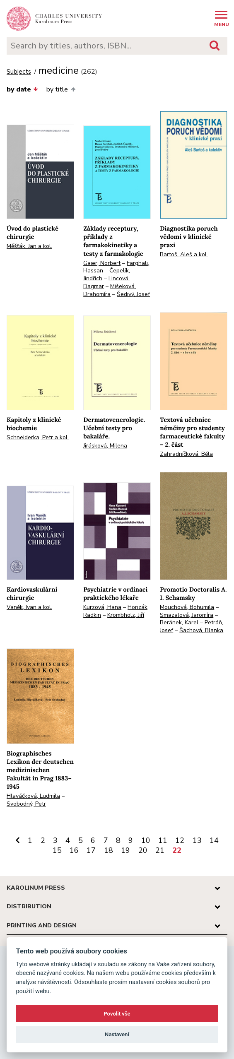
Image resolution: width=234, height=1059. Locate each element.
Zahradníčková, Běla (186, 454)
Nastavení (117, 1034)
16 (74, 850)
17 (91, 850)
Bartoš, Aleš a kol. (184, 254)
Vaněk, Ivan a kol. (29, 607)
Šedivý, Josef (133, 294)
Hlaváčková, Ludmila (33, 796)
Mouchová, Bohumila (187, 607)
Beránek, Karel (179, 622)
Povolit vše (117, 1014)
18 (108, 850)
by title (60, 89)
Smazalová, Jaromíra (186, 615)
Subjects (19, 72)
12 (179, 840)
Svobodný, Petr (26, 804)
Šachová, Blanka (201, 630)
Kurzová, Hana (102, 607)
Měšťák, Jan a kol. (29, 246)
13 (197, 840)
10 (145, 840)
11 (162, 840)
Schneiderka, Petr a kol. (38, 437)
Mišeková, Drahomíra (109, 290)
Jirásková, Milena (105, 446)
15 (57, 850)
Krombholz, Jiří (125, 615)
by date (22, 89)
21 (159, 850)
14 (214, 840)
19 (125, 850)
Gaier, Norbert (102, 263)
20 (142, 850)
